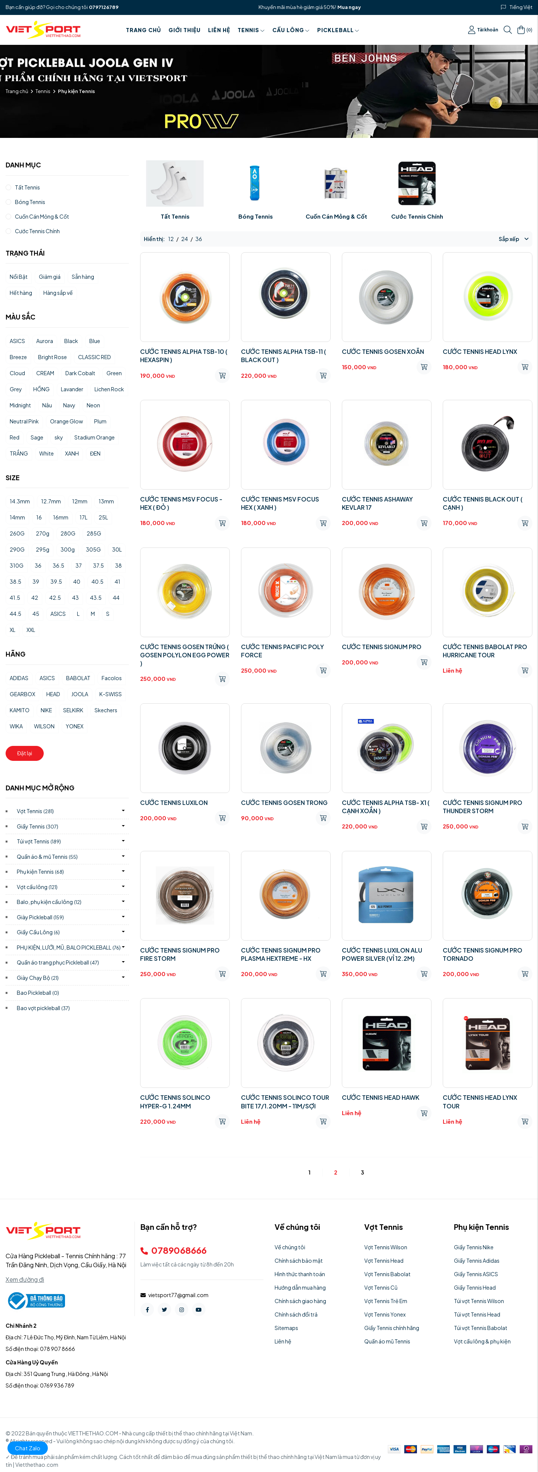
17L (83, 517)
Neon (93, 405)
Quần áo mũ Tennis (387, 1341)
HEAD (53, 694)
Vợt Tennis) (35, 811)
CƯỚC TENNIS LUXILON (174, 802)
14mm (17, 517)
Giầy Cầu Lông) (38, 932)
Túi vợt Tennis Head (477, 1314)
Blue (94, 340)
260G (17, 533)
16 (39, 517)
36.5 (58, 565)
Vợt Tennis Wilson (385, 1247)
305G (93, 549)
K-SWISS (110, 694)
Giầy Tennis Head (475, 1287)
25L (103, 517)
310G (17, 565)
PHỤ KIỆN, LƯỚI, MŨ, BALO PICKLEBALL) (69, 947)
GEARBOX (22, 694)
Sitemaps (286, 1327)
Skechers (106, 710)
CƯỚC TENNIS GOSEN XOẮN (383, 351)
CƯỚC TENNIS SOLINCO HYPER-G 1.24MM (175, 1101)
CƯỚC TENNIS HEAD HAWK (380, 1097)
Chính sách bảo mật (299, 1260)
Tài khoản (483, 30)
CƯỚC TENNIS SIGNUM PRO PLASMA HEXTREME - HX (281, 954)
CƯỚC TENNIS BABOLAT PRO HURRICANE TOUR (485, 651)
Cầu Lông (291, 30)
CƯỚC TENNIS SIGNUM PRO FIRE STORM (180, 954)
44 (116, 597)
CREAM (45, 373)
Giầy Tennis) (37, 826)
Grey (16, 389)
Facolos (112, 678)
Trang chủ (143, 30)
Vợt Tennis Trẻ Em (385, 1300)
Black (71, 340)
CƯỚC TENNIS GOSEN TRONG (284, 802)
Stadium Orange (94, 437)
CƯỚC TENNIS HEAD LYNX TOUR (480, 1101)
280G (68, 533)
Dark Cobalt (80, 373)
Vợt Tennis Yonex (385, 1314)
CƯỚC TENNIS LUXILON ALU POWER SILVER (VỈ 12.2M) (382, 954)
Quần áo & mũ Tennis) (47, 856)
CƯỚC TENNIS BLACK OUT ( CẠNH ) (483, 503)
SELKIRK (73, 710)
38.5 (15, 581)
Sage (37, 437)
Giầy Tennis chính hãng (391, 1327)
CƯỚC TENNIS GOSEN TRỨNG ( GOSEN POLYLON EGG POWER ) (184, 655)
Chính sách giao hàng (300, 1300)
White (46, 453)
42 (34, 597)
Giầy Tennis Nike (474, 1247)
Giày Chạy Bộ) (38, 977)
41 (117, 581)
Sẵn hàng (83, 276)
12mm (79, 501)
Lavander (72, 389)
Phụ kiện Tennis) (40, 871)
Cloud (17, 373)
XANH (72, 453)
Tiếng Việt (521, 7)
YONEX (74, 726)
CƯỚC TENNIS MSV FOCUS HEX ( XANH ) (280, 503)
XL (12, 629)
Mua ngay (349, 7)
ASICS (17, 340)
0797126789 (103, 7)
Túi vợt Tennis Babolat (480, 1327)
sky (59, 437)
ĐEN (95, 453)
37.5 (98, 565)
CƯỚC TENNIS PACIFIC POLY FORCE (282, 651)
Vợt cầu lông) (37, 886)
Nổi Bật (19, 276)
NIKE (46, 710)
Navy (69, 405)
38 (118, 565)
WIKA (16, 726)
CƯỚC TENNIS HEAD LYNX (480, 351)
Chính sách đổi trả (296, 1314)
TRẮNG (19, 453)
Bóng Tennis (255, 216)
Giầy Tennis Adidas (477, 1260)
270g (42, 533)
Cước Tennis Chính (417, 216)
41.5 (15, 597)
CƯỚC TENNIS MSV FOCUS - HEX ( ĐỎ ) (181, 503)
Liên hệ (219, 30)
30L (117, 549)
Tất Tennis (175, 216)
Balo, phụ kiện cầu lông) (49, 901)
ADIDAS (19, 678)
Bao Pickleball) (38, 992)
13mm (106, 501)
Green (114, 373)
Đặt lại (24, 753)
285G (94, 533)
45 (36, 613)
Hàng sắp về (58, 292)
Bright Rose (52, 357)
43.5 (96, 597)
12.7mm (51, 501)
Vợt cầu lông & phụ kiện (482, 1341)
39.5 (56, 581)
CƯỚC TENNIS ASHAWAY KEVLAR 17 (377, 503)
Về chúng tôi (290, 1247)
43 (75, 597)
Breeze (18, 357)
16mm (60, 517)
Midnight (20, 405)
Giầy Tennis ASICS (476, 1274)
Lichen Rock (109, 389)
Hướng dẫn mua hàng (300, 1287)
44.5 (15, 613)
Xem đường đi (25, 1279)
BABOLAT (78, 678)
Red (14, 437)
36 (38, 565)
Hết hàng (21, 292)
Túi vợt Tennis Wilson (479, 1300)
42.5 (55, 597)
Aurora (44, 340)
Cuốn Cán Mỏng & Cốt (336, 216)
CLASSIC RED (94, 357)
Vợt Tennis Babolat (387, 1274)
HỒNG (41, 389)
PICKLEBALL (338, 30)
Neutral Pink (24, 421)
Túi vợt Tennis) (39, 841)
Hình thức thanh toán (300, 1274)
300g (68, 549)
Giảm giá (50, 276)
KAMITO (20, 710)
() (524, 30)
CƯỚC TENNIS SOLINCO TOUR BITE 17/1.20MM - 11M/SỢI (285, 1101)
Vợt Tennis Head (384, 1260)
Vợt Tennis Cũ (381, 1287)
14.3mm (20, 501)
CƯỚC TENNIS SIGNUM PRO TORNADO (482, 954)
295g (42, 549)
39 (36, 581)
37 (78, 565)
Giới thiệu (184, 30)
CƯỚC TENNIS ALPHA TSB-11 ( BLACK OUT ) (283, 356)
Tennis (251, 30)
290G (17, 549)
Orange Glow (66, 421)
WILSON (44, 726)
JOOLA (79, 694)
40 (76, 581)
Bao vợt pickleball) (43, 1008)
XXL (31, 629)
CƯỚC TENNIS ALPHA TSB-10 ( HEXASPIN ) (184, 356)
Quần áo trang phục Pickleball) (58, 962)
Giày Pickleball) (40, 917)
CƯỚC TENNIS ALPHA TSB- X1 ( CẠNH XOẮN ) (386, 807)
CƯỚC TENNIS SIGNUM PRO (381, 647)
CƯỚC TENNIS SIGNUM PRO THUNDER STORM (482, 807)
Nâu (47, 405)
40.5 (97, 581)
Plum (100, 421)
